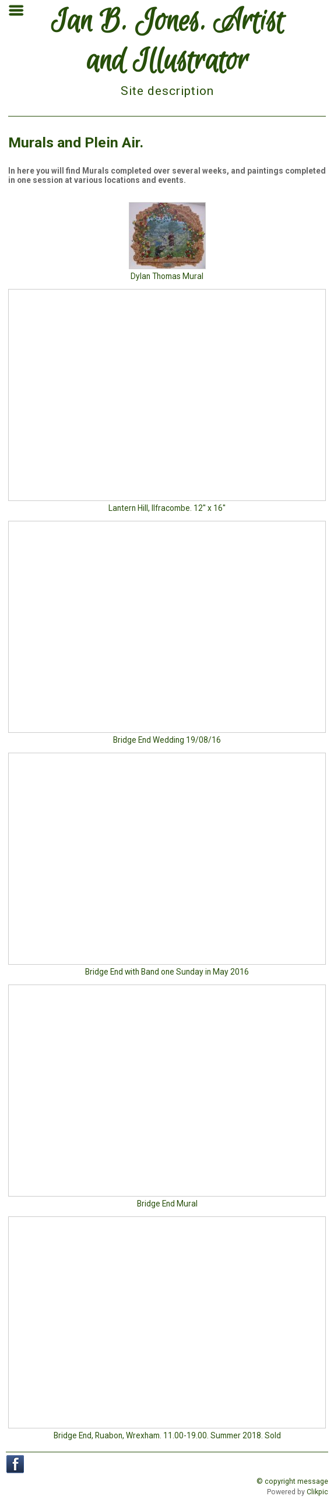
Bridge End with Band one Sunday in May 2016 (167, 971)
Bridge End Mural (167, 1203)
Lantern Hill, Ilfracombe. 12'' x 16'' (167, 508)
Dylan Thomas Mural (167, 276)
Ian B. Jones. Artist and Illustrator (167, 42)
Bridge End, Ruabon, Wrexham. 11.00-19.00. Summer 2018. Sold (167, 1435)
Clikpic (317, 1492)
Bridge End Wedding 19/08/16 (167, 740)
